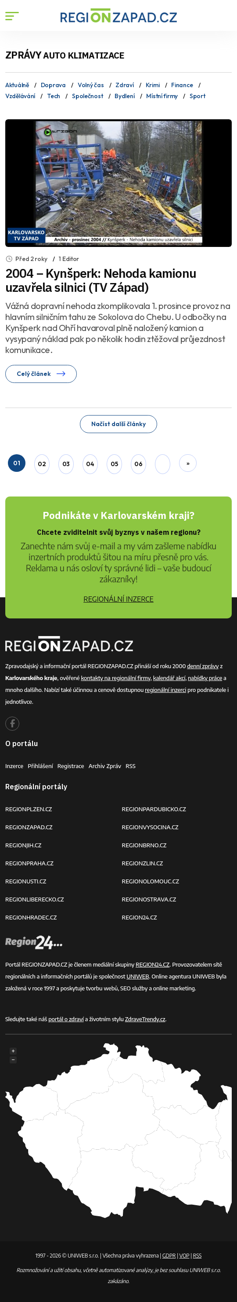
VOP (185, 1255)
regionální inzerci (165, 689)
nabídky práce (205, 677)
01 (16, 463)
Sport (197, 96)
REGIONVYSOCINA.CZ (150, 827)
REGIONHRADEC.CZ (31, 917)
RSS (131, 765)
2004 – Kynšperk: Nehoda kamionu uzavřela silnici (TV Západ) (100, 280)
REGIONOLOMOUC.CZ (151, 881)
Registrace (70, 765)
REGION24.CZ (139, 917)
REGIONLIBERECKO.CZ (34, 899)
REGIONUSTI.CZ (25, 881)
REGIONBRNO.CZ (144, 845)
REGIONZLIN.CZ (142, 863)
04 (90, 464)
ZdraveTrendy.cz (145, 1018)
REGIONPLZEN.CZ (28, 809)
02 (42, 464)
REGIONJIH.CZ (23, 845)
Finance (182, 85)
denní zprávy (203, 665)
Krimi (153, 85)
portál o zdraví (65, 1018)
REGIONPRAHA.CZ (29, 863)
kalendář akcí (169, 677)
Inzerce (14, 765)
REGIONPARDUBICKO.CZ (154, 809)
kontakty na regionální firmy (115, 677)
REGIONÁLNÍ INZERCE (118, 599)
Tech (53, 96)
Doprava (53, 85)
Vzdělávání (20, 96)
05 (114, 464)
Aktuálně (17, 85)
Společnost (87, 96)
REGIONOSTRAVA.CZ (149, 899)
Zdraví (124, 85)
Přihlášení (40, 765)
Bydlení (124, 96)
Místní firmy (162, 96)
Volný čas (91, 85)
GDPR (169, 1255)
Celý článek (41, 374)
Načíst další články (118, 424)
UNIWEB (137, 976)
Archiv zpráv (105, 765)
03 (66, 464)
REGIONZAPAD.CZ (29, 827)
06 (138, 464)
